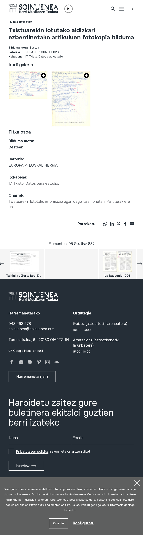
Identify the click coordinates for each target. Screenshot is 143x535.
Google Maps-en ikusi (28, 351)
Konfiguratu (83, 523)
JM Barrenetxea (21, 22)
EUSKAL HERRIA (48, 52)
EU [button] (130, 9)
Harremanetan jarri (32, 376)
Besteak (35, 47)
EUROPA (27, 52)
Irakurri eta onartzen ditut (53, 451)
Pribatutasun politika (32, 451)
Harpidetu (23, 466)
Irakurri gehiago (91, 505)
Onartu (58, 523)
